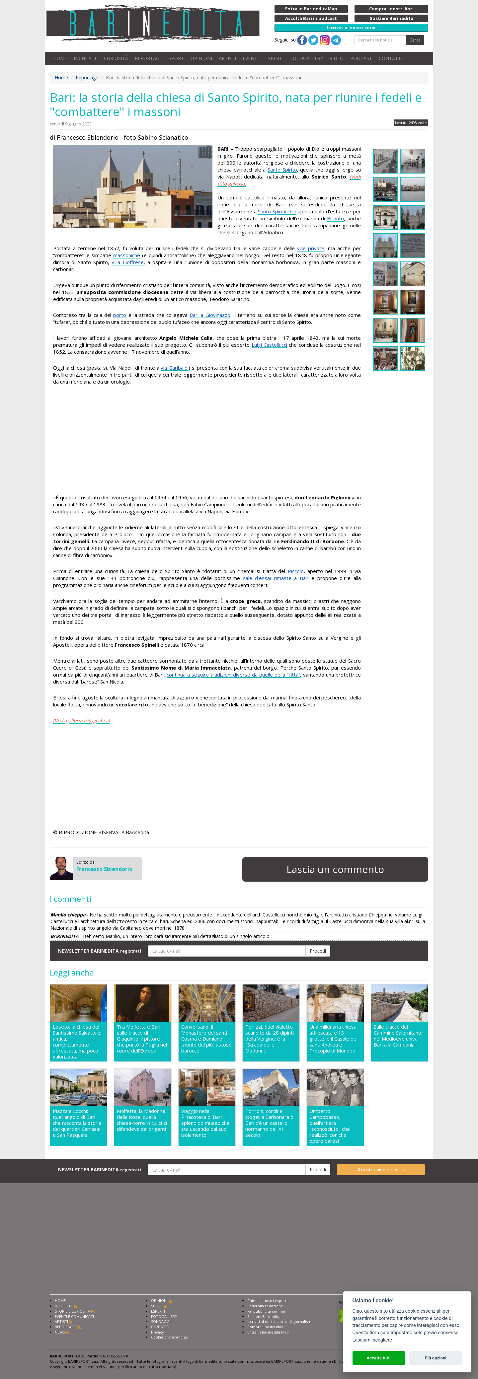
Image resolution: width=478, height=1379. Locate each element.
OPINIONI (201, 58)
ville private (310, 248)
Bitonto (335, 218)
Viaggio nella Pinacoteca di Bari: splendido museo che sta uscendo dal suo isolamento (205, 1123)
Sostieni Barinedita (263, 1316)
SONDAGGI (161, 1321)
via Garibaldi (175, 367)
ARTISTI (227, 58)
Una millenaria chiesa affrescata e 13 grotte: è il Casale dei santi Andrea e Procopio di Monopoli (333, 1039)
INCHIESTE (85, 58)
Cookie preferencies (169, 1337)
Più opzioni (435, 1357)
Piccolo (296, 571)
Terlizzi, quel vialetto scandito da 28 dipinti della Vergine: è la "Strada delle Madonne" (269, 1039)
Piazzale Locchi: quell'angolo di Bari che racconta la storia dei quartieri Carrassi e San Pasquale (77, 1123)
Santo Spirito (282, 169)
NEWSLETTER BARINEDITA (99, 951)
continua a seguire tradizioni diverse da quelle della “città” (233, 674)
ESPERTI (274, 58)
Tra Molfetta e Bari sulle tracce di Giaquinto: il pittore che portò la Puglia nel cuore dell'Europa (142, 1039)
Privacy (157, 1332)
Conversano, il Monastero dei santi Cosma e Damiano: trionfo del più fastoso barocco (206, 1039)
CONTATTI (390, 58)
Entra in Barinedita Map (268, 1332)
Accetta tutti (378, 1357)
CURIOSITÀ (116, 58)
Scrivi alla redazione (265, 1305)
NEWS (60, 1332)
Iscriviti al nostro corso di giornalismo (280, 1321)
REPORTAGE (148, 58)
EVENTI (251, 58)
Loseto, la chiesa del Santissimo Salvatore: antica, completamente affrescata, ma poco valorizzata (77, 1041)
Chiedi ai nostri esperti (267, 1300)
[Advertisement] (207, 440)
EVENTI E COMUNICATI (74, 1316)
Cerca (415, 40)
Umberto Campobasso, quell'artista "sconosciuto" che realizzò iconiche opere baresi (329, 1126)
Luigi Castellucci (269, 344)
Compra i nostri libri (265, 1326)
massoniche (126, 255)
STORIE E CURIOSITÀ (72, 1311)
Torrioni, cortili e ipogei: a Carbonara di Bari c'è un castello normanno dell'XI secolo (269, 1123)
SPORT (176, 58)
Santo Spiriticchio (277, 211)
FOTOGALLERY (306, 58)
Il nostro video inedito (381, 1169)
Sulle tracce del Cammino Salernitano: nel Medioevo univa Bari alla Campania (398, 1036)
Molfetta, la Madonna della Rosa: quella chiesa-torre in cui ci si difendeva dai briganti (142, 1120)
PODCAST (361, 58)
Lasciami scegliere (372, 1340)
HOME (60, 58)
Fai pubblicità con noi (266, 1311)
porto (119, 315)
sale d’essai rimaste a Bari (276, 578)
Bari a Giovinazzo (210, 315)
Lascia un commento (335, 869)
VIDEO (337, 58)
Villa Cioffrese (127, 262)
